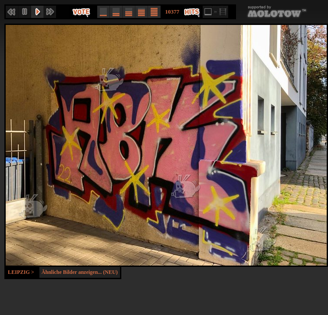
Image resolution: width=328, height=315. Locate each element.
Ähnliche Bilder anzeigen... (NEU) (80, 272)
